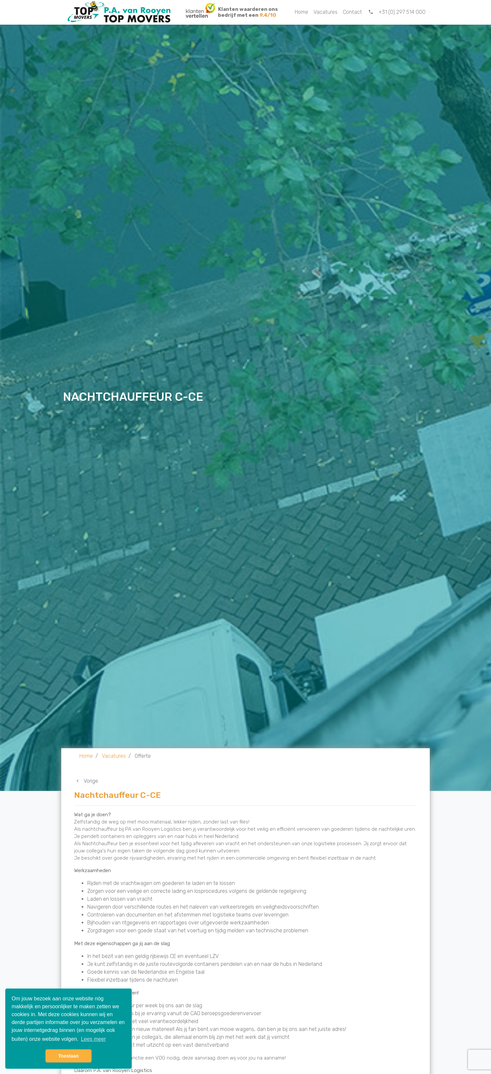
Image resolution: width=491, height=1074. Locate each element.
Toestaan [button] (68, 1056)
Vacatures (326, 12)
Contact (352, 12)
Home (301, 12)
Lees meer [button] (93, 1039)
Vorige (86, 781)
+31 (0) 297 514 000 (396, 12)
